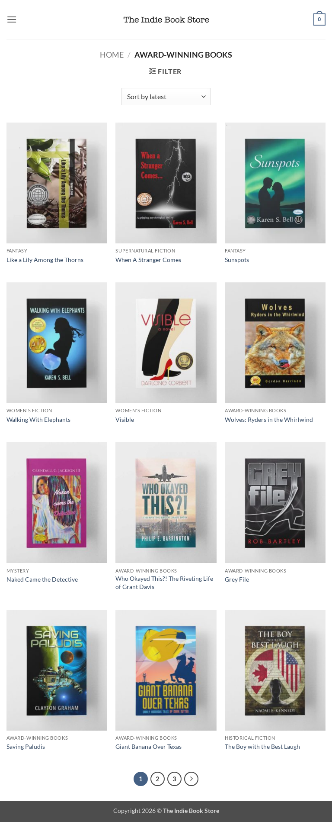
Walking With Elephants (38, 419)
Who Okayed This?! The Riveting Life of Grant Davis (164, 582)
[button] (11, 19)
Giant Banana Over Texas (148, 746)
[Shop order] (165, 96)
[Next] (191, 779)
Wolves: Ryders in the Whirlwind (269, 419)
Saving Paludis (25, 746)
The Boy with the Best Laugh (262, 746)
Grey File (237, 579)
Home (112, 54)
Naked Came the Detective (42, 579)
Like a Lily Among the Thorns (44, 259)
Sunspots (237, 259)
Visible (124, 419)
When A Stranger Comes (148, 259)
